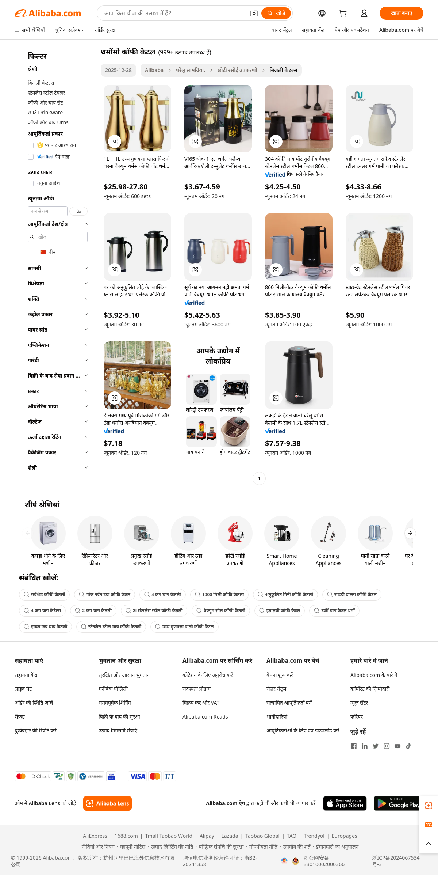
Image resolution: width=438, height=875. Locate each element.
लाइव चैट (23, 688)
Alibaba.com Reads (205, 716)
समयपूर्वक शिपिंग (115, 702)
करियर (356, 716)
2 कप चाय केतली (93, 610)
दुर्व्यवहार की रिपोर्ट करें (36, 730)
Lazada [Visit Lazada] (229, 836)
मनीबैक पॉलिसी (113, 688)
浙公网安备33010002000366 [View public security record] (324, 861)
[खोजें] (276, 13)
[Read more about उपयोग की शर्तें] (295, 847)
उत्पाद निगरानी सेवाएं (118, 730)
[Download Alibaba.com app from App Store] (345, 803)
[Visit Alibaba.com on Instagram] (386, 746)
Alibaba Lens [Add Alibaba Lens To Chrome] (44, 803)
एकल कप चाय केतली (45, 627)
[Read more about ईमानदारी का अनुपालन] (335, 847)
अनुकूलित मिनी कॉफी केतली (285, 594)
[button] (254, 13)
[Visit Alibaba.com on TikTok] (408, 746)
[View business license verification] (284, 861)
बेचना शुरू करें (279, 674)
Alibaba (154, 70)
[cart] (344, 14)
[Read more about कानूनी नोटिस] (131, 847)
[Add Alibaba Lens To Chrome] (107, 803)
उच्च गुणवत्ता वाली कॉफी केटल (184, 627)
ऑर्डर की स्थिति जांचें (34, 702)
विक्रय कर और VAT (200, 702)
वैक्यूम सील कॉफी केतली (220, 610)
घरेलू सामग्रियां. (190, 70)
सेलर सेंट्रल (276, 688)
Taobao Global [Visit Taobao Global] (262, 836)
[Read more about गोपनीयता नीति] (261, 847)
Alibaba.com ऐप (225, 803)
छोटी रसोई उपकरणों (237, 70)
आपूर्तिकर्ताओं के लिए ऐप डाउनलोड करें (302, 730)
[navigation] (55, 266)
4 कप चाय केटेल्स (42, 610)
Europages (344, 836)
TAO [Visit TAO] (291, 836)
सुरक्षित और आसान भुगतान (124, 674)
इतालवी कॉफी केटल (279, 610)
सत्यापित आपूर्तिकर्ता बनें (289, 702)
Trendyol (314, 836)
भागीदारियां (276, 716)
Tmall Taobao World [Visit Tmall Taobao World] (169, 836)
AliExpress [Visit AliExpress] (95, 836)
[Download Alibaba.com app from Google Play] (398, 803)
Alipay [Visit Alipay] (207, 836)
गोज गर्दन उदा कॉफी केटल (104, 594)
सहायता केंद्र (26, 674)
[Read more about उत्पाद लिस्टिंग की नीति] (170, 847)
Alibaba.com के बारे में (373, 674)
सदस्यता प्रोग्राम (196, 688)
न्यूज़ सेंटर (359, 702)
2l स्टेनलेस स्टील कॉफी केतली (154, 610)
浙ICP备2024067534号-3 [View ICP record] (395, 861)
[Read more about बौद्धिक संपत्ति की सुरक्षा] (219, 847)
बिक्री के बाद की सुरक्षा (119, 716)
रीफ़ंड (20, 716)
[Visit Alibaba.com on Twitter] (375, 746)
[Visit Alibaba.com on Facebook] (353, 746)
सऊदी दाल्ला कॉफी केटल (352, 594)
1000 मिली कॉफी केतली (219, 594)
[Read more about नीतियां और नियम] (97, 847)
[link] (428, 805)
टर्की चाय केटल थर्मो (334, 610)
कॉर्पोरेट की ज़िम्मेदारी (369, 688)
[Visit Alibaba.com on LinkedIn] (364, 746)
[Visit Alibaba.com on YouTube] (397, 746)
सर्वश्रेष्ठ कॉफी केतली (44, 594)
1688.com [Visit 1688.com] (126, 836)
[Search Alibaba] (174, 13)
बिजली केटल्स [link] (283, 70)
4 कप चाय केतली (162, 594)
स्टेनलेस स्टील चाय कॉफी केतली (111, 627)
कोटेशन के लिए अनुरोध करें (207, 674)
